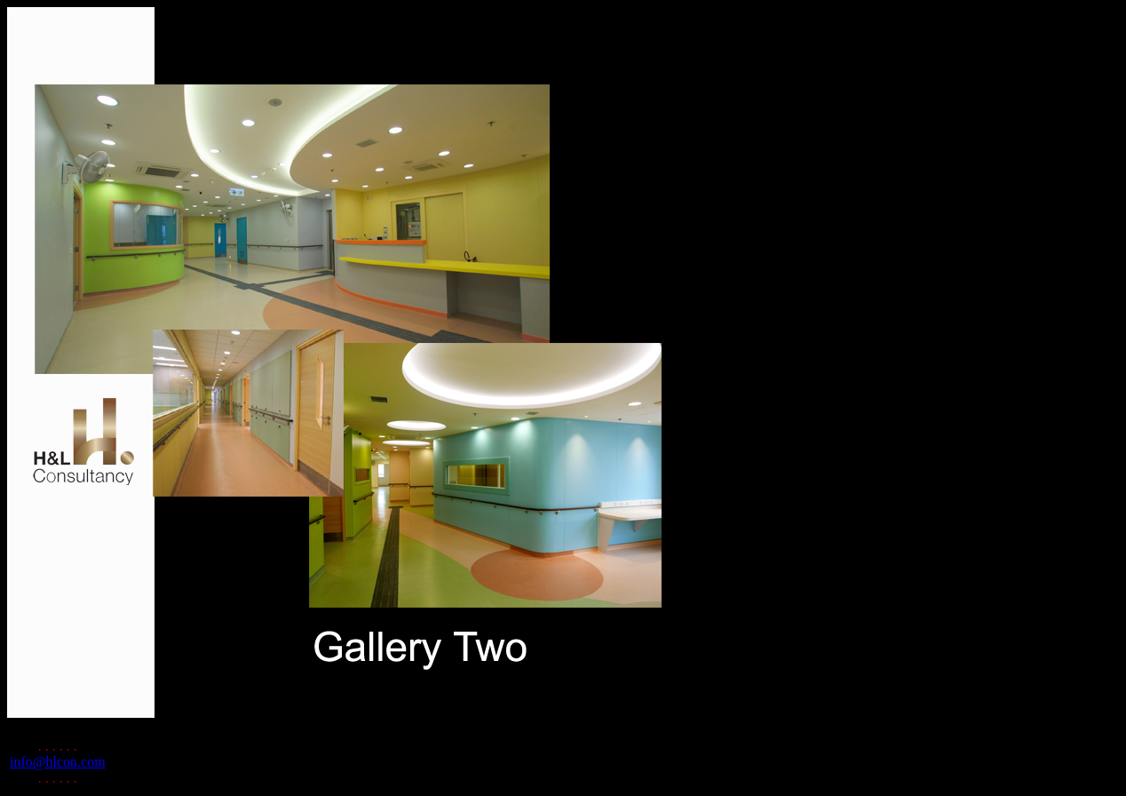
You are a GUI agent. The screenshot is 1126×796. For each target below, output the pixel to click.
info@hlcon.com (58, 761)
